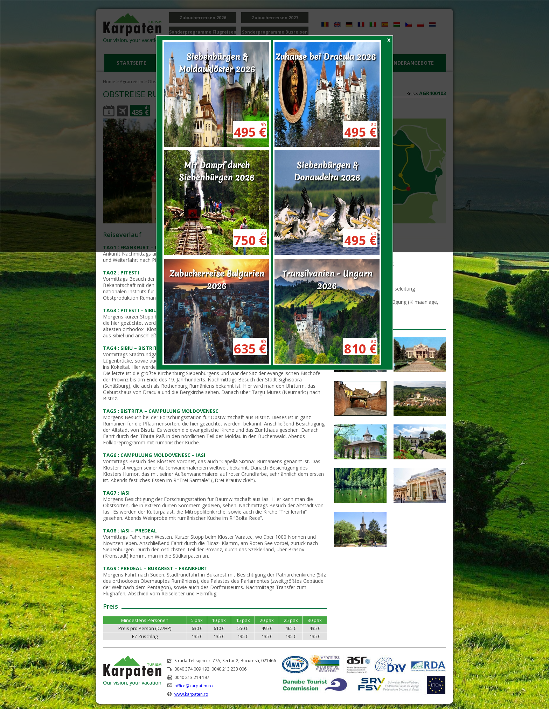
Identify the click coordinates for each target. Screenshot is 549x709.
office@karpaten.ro (193, 686)
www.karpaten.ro (191, 694)
